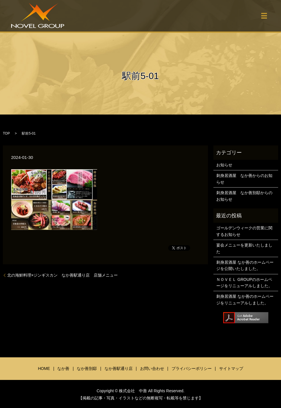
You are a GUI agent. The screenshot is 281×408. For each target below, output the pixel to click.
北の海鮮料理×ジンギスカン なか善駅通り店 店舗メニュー (62, 275)
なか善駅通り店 (119, 368)
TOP (6, 133)
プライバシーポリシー (192, 368)
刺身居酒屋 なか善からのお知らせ (244, 178)
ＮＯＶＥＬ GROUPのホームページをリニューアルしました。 (244, 282)
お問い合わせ (152, 368)
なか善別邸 (87, 368)
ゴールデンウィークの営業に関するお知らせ (244, 231)
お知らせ (224, 165)
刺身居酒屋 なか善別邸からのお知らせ (244, 195)
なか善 (63, 368)
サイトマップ (231, 368)
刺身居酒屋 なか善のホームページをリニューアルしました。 (245, 299)
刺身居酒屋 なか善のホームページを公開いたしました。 (245, 265)
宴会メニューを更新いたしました (244, 248)
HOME (44, 368)
